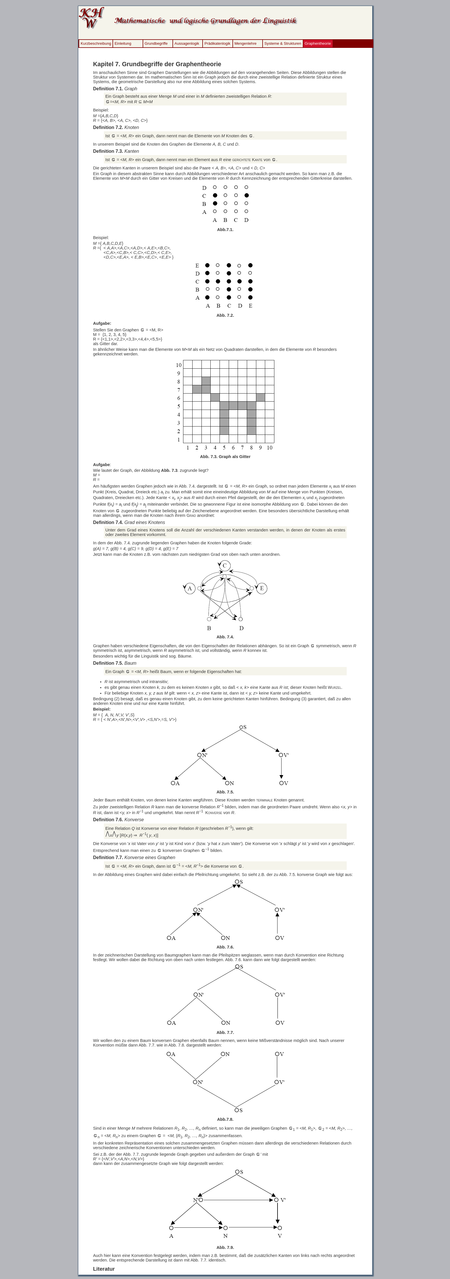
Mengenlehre (245, 43)
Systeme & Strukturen (282, 43)
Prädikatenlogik (217, 43)
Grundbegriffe (156, 43)
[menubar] (206, 44)
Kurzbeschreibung (96, 43)
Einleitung (123, 43)
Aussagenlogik (186, 43)
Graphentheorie (318, 43)
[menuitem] (96, 44)
